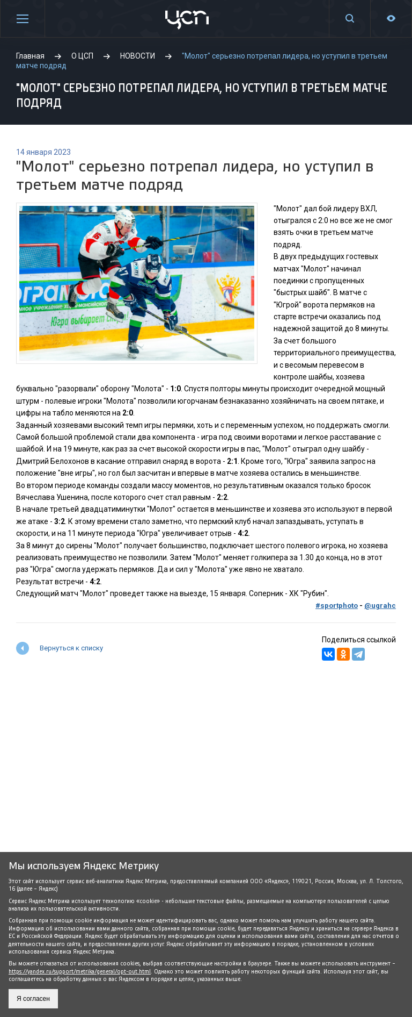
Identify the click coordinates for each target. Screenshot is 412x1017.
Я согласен (33, 998)
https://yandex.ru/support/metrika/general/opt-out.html (80, 972)
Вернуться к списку (71, 648)
